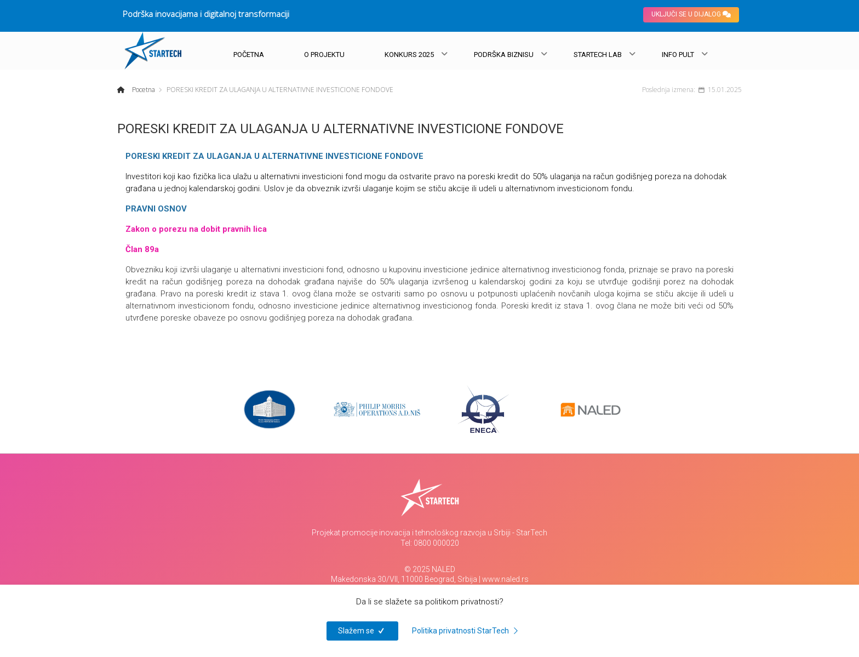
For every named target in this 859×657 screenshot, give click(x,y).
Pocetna (142, 89)
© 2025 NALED (429, 569)
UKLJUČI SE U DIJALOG (691, 14)
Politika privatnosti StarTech (467, 630)
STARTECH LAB (598, 54)
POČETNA (248, 54)
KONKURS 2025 (409, 54)
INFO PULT (678, 54)
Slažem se (362, 630)
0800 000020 (436, 543)
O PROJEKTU (324, 54)
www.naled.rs (505, 579)
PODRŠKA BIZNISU (504, 54)
